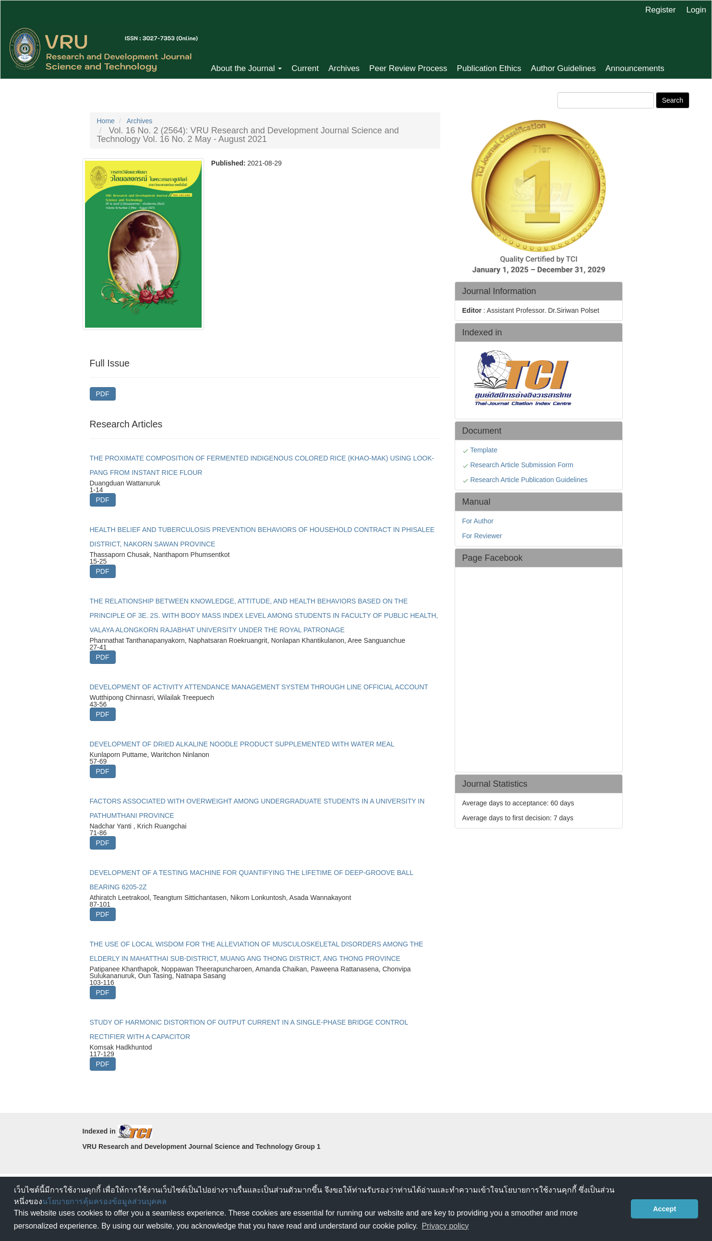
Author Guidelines (563, 68)
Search (672, 100)
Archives (344, 68)
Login (696, 9)
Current (305, 68)
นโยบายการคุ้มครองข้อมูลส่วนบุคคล (104, 1201)
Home (106, 121)
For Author (478, 521)
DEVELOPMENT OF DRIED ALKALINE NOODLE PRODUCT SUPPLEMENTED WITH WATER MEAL (242, 744)
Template (484, 450)
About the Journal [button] (246, 68)
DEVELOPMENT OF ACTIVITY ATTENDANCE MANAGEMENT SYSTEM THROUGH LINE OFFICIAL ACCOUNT (259, 687)
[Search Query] (605, 100)
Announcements (634, 68)
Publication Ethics (489, 68)
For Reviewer (482, 536)
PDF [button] (102, 394)
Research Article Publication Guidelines (528, 480)
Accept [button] (664, 1209)
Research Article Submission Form (521, 465)
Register (660, 9)
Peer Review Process (408, 68)
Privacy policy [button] (445, 1226)
